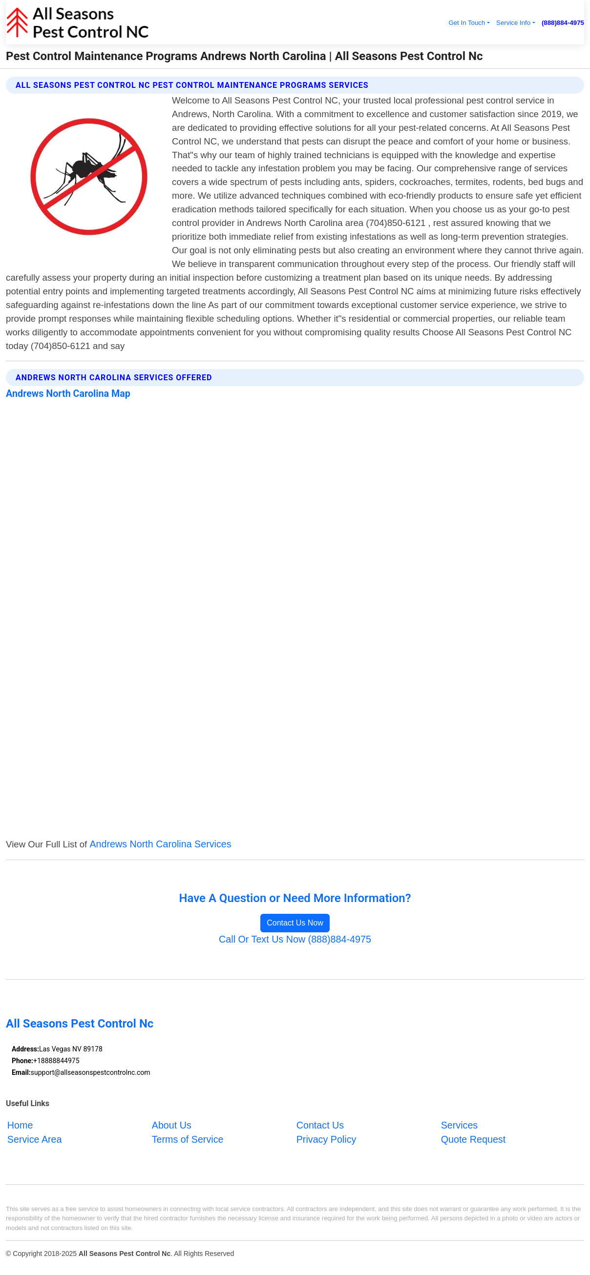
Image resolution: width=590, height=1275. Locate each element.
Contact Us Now (295, 923)
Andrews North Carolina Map (68, 393)
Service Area (34, 1139)
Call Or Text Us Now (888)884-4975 (295, 939)
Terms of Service (188, 1139)
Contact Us (320, 1124)
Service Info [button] (513, 22)
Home (20, 1124)
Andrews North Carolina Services (160, 844)
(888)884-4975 (563, 22)
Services (459, 1124)
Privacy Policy (326, 1139)
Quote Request (473, 1139)
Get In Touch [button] (466, 22)
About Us (171, 1124)
